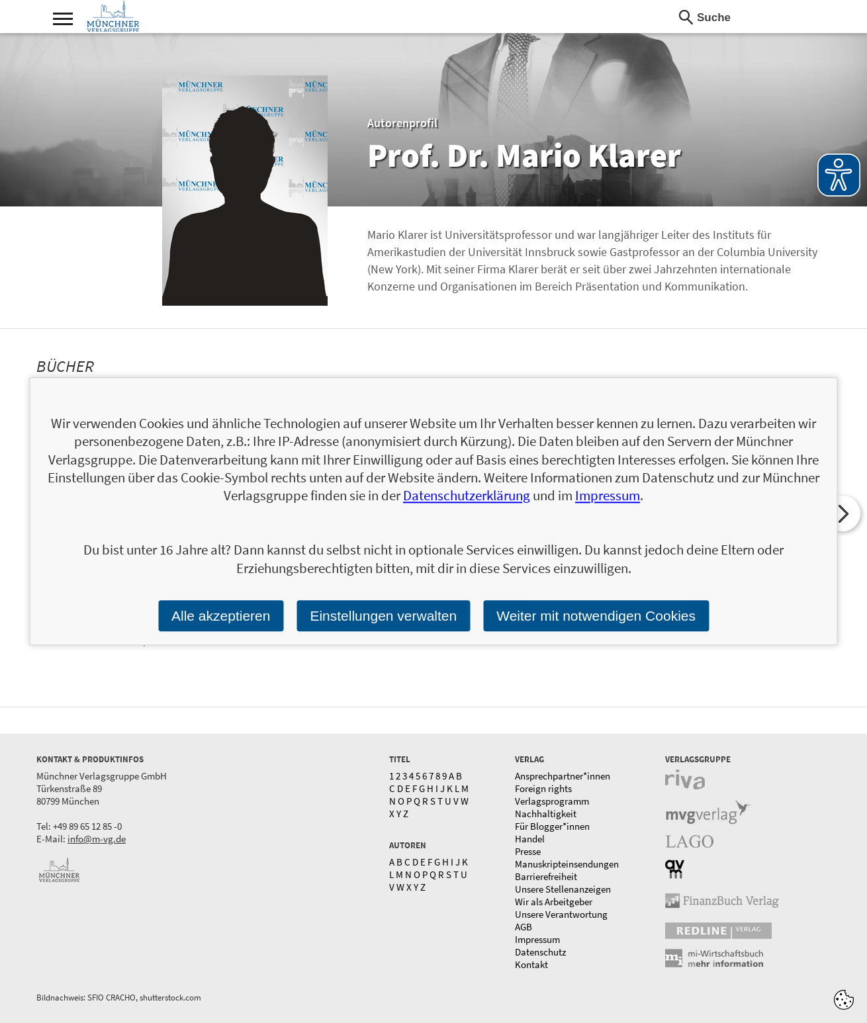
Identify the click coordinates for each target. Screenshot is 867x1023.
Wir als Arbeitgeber (553, 901)
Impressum (537, 939)
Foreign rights (543, 788)
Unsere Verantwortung (561, 914)
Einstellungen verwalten (383, 615)
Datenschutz (540, 952)
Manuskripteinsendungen (567, 864)
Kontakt (531, 964)
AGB (523, 926)
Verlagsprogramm (552, 801)
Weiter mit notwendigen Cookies (596, 615)
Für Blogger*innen (552, 826)
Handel (530, 838)
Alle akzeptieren (220, 615)
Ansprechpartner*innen (562, 776)
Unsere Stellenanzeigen (563, 889)
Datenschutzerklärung (466, 496)
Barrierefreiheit (546, 876)
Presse (528, 851)
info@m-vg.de (97, 838)
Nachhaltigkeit (545, 813)
